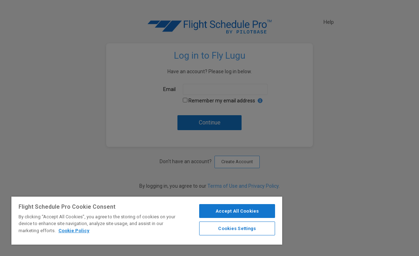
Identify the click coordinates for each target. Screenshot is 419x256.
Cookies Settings (213, 228)
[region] (132, 221)
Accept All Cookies (213, 211)
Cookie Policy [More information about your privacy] (99, 230)
